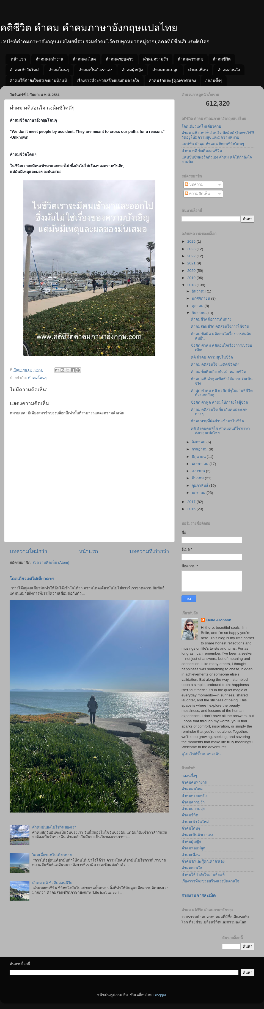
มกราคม (199, 493)
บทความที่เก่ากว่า (149, 551)
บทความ (194, 184)
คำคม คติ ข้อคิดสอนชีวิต (52, 883)
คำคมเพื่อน (198, 69)
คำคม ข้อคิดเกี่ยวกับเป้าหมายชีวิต (218, 372)
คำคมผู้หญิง (132, 69)
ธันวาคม (199, 291)
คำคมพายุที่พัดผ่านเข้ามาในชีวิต (217, 421)
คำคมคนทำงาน (49, 59)
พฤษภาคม (201, 464)
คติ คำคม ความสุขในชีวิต (212, 357)
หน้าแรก (18, 59)
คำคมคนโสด (84, 59)
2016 (192, 509)
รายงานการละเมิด (199, 895)
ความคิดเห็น (197, 194)
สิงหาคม (199, 442)
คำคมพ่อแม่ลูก (165, 69)
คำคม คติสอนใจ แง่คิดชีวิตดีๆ (215, 364)
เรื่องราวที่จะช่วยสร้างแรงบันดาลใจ (108, 80)
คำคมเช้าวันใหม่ (24, 69)
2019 (192, 278)
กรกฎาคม (200, 449)
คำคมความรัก (155, 59)
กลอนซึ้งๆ (213, 80)
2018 (192, 285)
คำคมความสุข (190, 59)
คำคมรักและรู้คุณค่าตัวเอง (172, 80)
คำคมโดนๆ (58, 69)
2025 (192, 241)
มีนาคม (198, 478)
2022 (192, 256)
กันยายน (199, 313)
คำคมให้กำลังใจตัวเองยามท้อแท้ (38, 80)
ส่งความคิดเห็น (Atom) (50, 562)
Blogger (159, 995)
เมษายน (199, 471)
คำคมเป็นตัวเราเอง (95, 69)
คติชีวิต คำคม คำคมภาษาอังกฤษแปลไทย (88, 27)
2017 (192, 502)
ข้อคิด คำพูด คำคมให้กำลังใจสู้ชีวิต (219, 402)
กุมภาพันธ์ (200, 485)
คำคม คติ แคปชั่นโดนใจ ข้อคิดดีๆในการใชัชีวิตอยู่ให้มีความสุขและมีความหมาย (218, 135)
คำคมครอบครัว (119, 59)
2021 (192, 263)
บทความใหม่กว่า (28, 551)
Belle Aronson (218, 620)
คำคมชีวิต (222, 59)
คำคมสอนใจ (229, 69)
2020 (192, 271)
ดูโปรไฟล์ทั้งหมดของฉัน (201, 754)
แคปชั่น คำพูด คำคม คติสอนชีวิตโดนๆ (213, 144)
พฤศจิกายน (201, 298)
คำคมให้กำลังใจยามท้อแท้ (203, 875)
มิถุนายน (199, 457)
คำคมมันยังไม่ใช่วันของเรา (54, 827)
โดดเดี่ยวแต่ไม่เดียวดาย (32, 578)
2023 (192, 249)
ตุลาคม (198, 306)
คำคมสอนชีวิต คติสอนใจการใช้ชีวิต (220, 326)
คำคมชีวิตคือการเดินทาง (211, 319)
